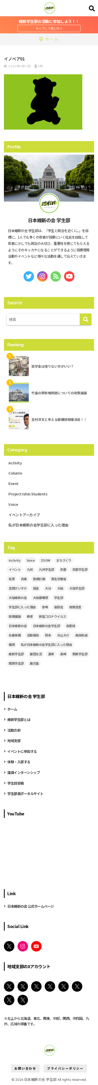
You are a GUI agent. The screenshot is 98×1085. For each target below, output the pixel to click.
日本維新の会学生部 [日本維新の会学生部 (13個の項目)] (46, 625)
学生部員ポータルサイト (25, 793)
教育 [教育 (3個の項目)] (30, 616)
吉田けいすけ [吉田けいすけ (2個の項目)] (18, 588)
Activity (15, 462)
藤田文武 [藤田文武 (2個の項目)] (36, 654)
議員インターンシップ (23, 772)
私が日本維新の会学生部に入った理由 (38, 525)
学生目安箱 (15, 783)
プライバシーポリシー (65, 1068)
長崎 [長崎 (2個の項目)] (63, 654)
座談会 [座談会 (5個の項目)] (58, 607)
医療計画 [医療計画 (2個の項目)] (39, 579)
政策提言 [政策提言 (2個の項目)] (75, 607)
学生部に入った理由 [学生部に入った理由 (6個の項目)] (22, 607)
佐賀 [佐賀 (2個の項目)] (12, 579)
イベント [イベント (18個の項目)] (15, 569)
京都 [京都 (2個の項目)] (63, 569)
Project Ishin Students (27, 493)
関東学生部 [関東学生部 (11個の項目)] (80, 654)
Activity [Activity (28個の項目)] (14, 560)
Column (15, 473)
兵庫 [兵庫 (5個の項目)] (24, 579)
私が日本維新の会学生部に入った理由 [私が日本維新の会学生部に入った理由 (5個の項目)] (46, 644)
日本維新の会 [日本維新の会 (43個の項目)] (18, 625)
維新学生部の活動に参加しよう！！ (49, 21)
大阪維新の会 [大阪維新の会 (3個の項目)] (18, 597)
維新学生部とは (18, 719)
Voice (13, 504)
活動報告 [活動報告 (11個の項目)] (33, 635)
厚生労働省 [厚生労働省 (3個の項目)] (58, 579)
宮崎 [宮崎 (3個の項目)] (45, 607)
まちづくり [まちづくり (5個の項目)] (63, 560)
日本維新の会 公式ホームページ (30, 906)
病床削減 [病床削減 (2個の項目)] (81, 635)
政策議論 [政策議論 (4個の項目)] (15, 616)
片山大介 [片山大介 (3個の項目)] (63, 635)
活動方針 (13, 730)
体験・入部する (18, 761)
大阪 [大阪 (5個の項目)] (60, 588)
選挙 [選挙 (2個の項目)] (51, 654)
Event (13, 483)
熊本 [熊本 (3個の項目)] (48, 635)
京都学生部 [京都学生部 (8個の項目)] (80, 569)
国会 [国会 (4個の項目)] (36, 588)
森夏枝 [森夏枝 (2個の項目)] (70, 625)
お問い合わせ (25, 1068)
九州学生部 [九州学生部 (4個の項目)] (46, 569)
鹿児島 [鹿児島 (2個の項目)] (34, 663)
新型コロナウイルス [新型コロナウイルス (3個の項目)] (52, 616)
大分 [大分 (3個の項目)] (48, 588)
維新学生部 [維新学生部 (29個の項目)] (16, 654)
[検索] (85, 319)
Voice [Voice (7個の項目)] (31, 560)
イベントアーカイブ (24, 514)
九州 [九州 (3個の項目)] (30, 569)
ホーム (12, 709)
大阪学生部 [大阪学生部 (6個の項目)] (76, 588)
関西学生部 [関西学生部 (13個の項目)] (16, 663)
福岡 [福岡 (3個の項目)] (12, 644)
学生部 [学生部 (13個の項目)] (58, 597)
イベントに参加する (22, 751)
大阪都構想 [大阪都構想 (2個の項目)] (40, 597)
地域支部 (13, 740)
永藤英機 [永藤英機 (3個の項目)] (15, 635)
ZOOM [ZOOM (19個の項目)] (45, 560)
